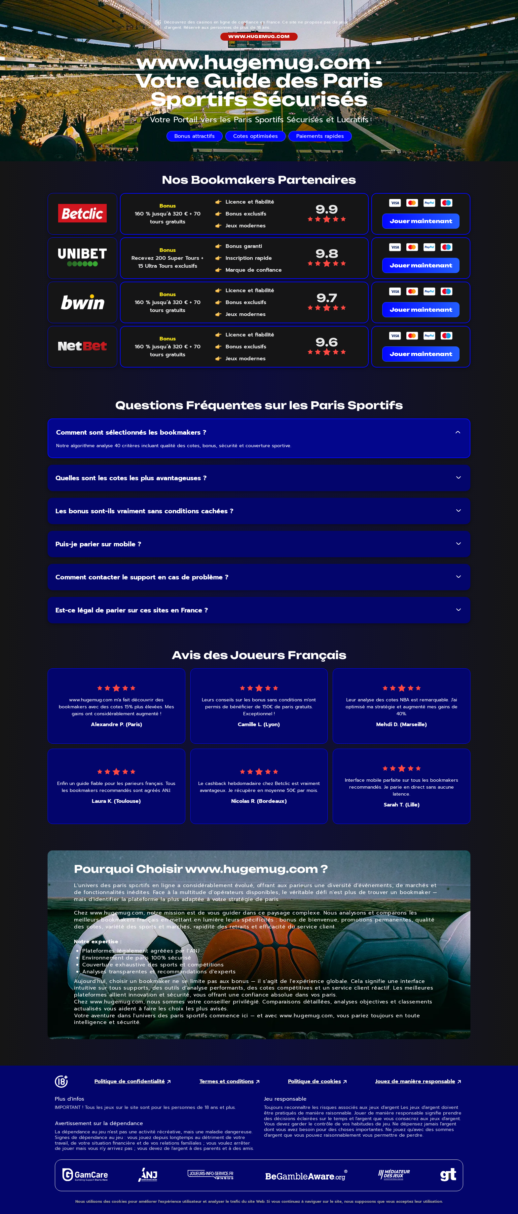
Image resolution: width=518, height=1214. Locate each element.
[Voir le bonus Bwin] (167, 302)
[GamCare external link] (85, 1179)
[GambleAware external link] (306, 1181)
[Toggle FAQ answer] (458, 432)
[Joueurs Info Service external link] (210, 1177)
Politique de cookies (314, 1081)
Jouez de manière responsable (415, 1081)
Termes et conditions (227, 1081)
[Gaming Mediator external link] (394, 1178)
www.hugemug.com (258, 36)
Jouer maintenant (421, 221)
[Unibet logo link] (82, 258)
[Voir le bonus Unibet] (167, 258)
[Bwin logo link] (82, 302)
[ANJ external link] (147, 1180)
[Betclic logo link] (82, 214)
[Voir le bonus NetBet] (167, 347)
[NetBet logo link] (82, 347)
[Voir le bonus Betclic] (167, 214)
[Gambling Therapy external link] (448, 1179)
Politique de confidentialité (129, 1081)
